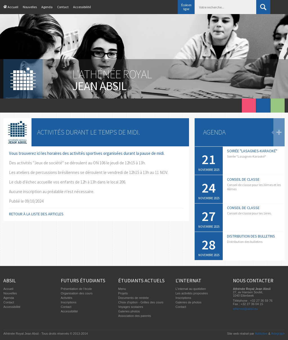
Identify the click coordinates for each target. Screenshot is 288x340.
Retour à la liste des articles (36, 213)
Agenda (47, 7)
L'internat (188, 280)
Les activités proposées (192, 293)
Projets (123, 293)
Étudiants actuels (141, 280)
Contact (63, 7)
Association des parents (134, 315)
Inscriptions (68, 302)
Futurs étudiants (83, 280)
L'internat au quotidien (191, 288)
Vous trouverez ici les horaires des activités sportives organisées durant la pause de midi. (87, 153)
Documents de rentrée (133, 297)
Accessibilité (82, 7)
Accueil (13, 7)
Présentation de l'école (76, 288)
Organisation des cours (77, 293)
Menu (122, 288)
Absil (9, 280)
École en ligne (186, 7)
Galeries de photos (188, 302)
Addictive (261, 333)
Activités (66, 297)
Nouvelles (30, 7)
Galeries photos (129, 311)
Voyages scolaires (130, 306)
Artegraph (278, 333)
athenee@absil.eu (245, 308)
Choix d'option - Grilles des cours (140, 302)
